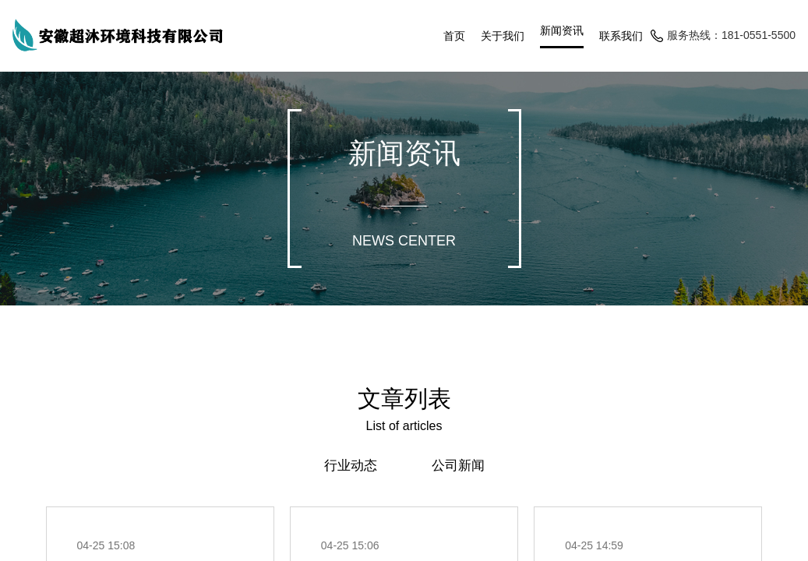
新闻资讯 (562, 31)
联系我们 (621, 36)
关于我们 (502, 36)
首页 (454, 36)
